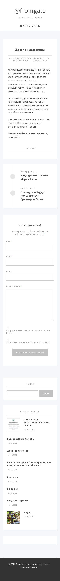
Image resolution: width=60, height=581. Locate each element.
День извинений (18, 450)
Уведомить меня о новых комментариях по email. (28, 331)
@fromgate (30, 10)
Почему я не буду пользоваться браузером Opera (32, 195)
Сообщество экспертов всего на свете (36, 422)
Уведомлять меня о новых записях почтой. (28, 342)
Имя (9, 241)
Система (12, 477)
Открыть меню (31, 25)
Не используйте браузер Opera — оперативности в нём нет (29, 464)
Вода (27, 512)
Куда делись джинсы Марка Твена (35, 177)
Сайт (8, 271)
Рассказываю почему (20, 438)
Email (9, 256)
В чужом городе (17, 500)
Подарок (12, 488)
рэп (33, 148)
